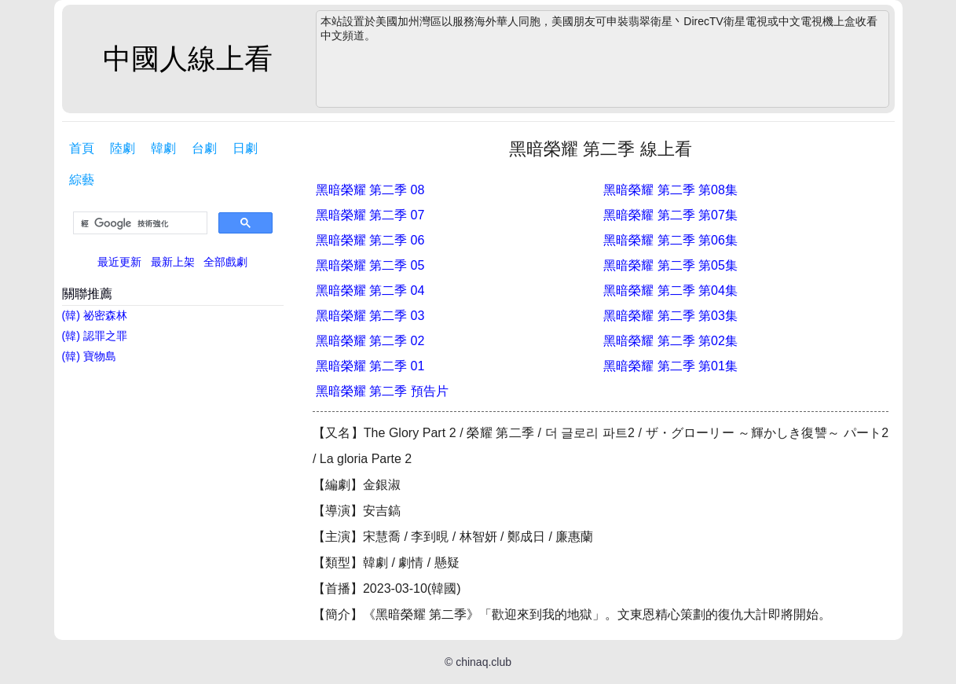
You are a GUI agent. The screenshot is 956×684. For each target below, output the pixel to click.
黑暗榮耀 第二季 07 (370, 215)
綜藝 (81, 179)
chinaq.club (483, 662)
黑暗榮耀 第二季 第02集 (670, 341)
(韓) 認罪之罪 (94, 335)
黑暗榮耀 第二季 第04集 (670, 290)
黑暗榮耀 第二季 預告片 (382, 391)
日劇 (245, 148)
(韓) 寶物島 (89, 356)
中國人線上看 (188, 58)
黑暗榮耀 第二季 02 (370, 341)
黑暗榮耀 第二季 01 (370, 366)
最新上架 (173, 262)
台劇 (204, 148)
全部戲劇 (225, 262)
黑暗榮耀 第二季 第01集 (670, 366)
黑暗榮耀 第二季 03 (370, 315)
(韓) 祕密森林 (94, 315)
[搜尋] (138, 223)
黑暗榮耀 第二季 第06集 (670, 240)
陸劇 (122, 148)
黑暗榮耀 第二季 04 (370, 290)
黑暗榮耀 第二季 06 (370, 240)
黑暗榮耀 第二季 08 (370, 190)
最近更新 (119, 262)
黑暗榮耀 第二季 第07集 (670, 215)
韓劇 (163, 148)
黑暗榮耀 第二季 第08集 (670, 190)
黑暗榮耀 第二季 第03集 (670, 315)
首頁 (81, 148)
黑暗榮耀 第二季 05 (370, 265)
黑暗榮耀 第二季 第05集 (670, 265)
